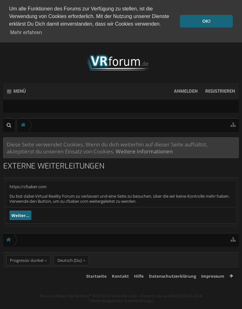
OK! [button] (206, 21)
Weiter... (20, 214)
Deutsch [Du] (69, 271)
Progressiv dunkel (26, 271)
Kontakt (120, 287)
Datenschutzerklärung (172, 287)
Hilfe (139, 287)
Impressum (212, 287)
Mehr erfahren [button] (26, 32)
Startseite (96, 287)
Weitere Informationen (144, 150)
